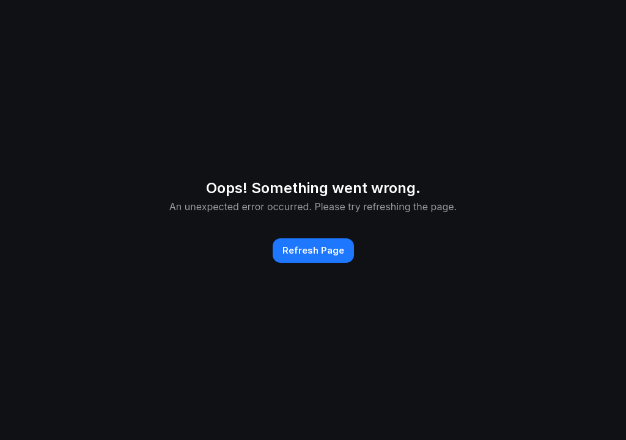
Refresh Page (313, 250)
